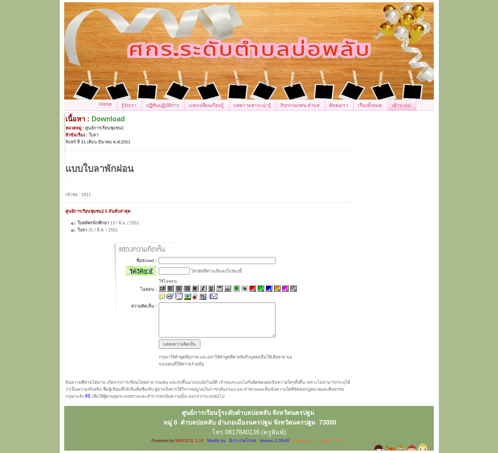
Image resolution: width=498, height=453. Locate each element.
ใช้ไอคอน (168, 281)
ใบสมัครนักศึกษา (93, 222)
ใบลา (82, 229)
